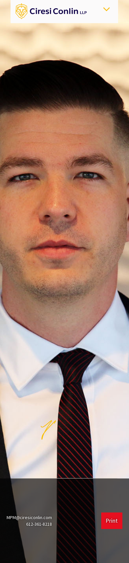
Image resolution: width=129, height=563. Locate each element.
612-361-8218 (39, 524)
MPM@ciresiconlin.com (29, 517)
